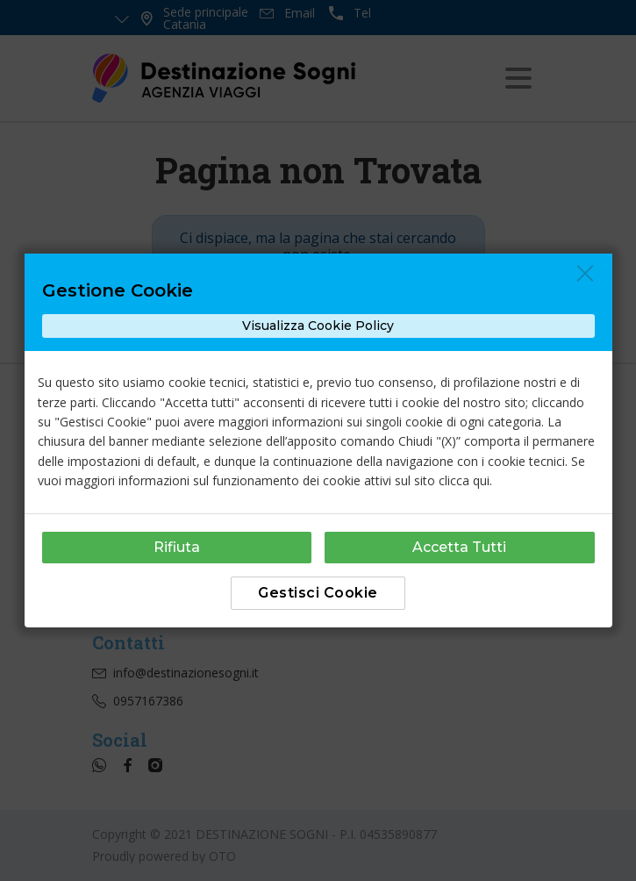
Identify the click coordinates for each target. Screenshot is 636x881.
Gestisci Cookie (318, 592)
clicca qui (464, 480)
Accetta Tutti (459, 547)
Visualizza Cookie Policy (318, 325)
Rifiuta (177, 547)
